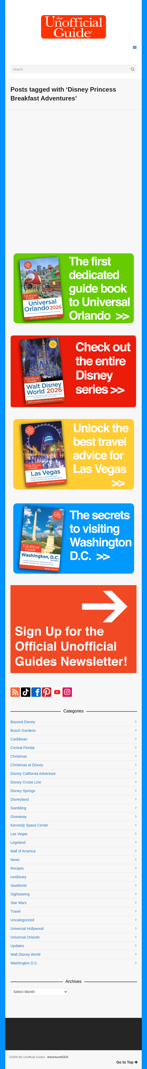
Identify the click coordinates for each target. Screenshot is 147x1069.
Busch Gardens (23, 730)
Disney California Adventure (33, 773)
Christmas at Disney (26, 765)
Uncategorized (22, 920)
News (15, 860)
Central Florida (22, 748)
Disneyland (19, 799)
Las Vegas (18, 834)
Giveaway (18, 817)
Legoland (18, 842)
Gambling (18, 808)
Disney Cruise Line (25, 782)
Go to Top (127, 1062)
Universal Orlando (25, 937)
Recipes (17, 868)
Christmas (18, 756)
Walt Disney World (25, 954)
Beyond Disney (22, 722)
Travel (15, 911)
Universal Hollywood (27, 929)
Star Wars (18, 903)
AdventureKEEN (57, 1057)
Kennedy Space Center (29, 825)
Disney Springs (22, 791)
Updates (17, 946)
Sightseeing (20, 894)
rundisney (18, 877)
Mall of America (23, 851)
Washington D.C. (24, 963)
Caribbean (18, 739)
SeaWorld (18, 885)
